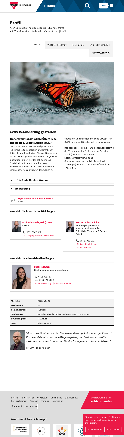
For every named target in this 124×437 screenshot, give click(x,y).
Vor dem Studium (57, 44)
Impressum (57, 400)
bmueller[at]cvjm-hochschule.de (54, 283)
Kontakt (34, 400)
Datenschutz (71, 397)
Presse (14, 397)
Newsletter (42, 397)
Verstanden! (97, 429)
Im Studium (78, 44)
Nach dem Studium (100, 44)
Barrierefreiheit (19, 400)
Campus (45, 400)
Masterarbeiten (101, 53)
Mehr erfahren (113, 429)
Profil (38, 44)
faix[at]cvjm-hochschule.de (40, 235)
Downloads (56, 397)
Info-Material (27, 397)
